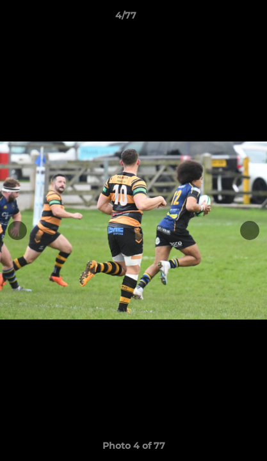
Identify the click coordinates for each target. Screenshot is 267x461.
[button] (221, 18)
